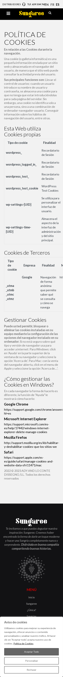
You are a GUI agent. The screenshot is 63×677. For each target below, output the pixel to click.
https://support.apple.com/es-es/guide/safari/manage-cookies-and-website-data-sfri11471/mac (28, 461)
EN (46, 4)
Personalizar (31, 660)
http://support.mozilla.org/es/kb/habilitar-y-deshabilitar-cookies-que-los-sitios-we (31, 444)
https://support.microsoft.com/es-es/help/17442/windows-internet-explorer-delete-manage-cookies (26, 428)
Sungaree (31, 603)
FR (52, 4)
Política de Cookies (23, 643)
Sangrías (31, 616)
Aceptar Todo (31, 651)
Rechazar (31, 669)
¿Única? (31, 610)
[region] (31, 647)
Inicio (31, 597)
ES (57, 4)
